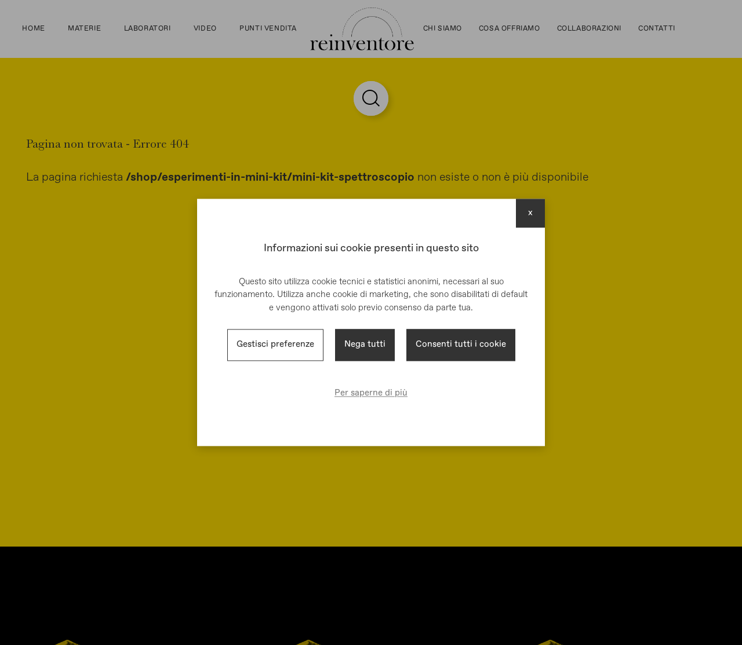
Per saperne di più (371, 392)
